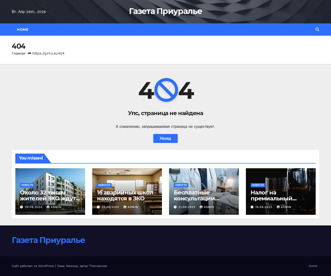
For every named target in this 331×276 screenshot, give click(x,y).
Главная (18, 53)
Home (22, 29)
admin (54, 207)
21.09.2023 (187, 207)
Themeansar (98, 266)
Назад (165, 138)
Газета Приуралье (165, 11)
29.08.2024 (34, 207)
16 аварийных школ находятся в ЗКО (125, 195)
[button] (317, 29)
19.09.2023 (264, 207)
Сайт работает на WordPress (33, 266)
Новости (27, 185)
